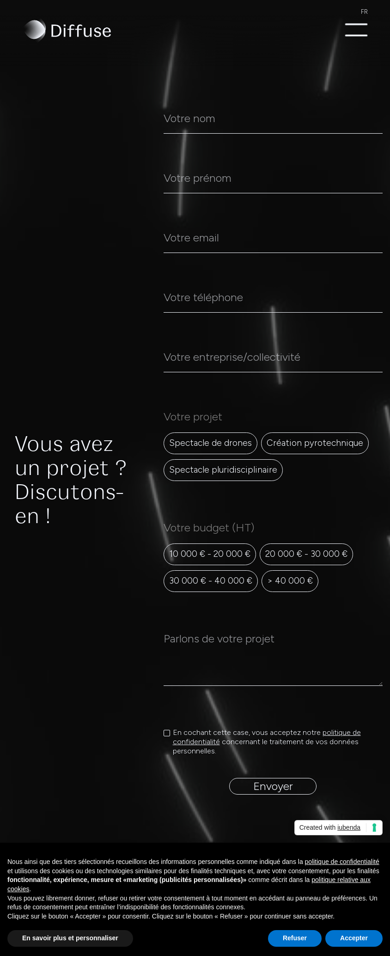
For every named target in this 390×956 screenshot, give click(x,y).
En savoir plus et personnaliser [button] (70, 938)
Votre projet (193, 416)
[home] (66, 30)
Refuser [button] (295, 938)
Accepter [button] (354, 938)
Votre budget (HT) (212, 527)
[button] (356, 30)
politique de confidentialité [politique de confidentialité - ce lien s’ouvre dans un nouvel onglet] (342, 861)
